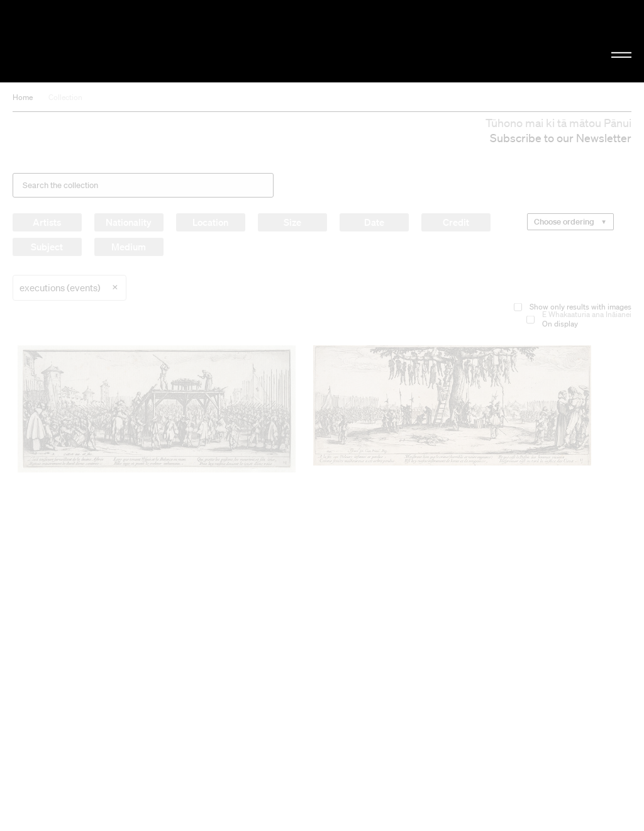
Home (23, 97)
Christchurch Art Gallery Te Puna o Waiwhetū (108, 41)
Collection (65, 97)
